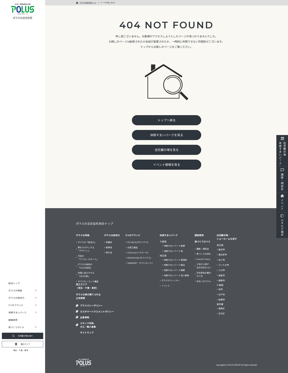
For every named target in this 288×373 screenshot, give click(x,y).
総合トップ (14, 283)
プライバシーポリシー (91, 305)
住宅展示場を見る (167, 149)
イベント (166, 285)
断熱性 (109, 247)
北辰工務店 (132, 247)
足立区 (221, 313)
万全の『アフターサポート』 (88, 257)
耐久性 (109, 252)
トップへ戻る (167, 120)
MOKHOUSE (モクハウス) (139, 257)
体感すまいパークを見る (166, 135)
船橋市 (221, 299)
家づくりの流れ (204, 253)
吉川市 (221, 259)
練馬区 (221, 308)
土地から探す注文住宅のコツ (204, 266)
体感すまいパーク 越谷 (174, 264)
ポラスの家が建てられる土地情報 (88, 296)
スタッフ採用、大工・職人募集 (88, 324)
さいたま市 (223, 264)
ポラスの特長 (82, 235)
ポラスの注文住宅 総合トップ (94, 223)
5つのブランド (132, 235)
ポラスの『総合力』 (87, 242)
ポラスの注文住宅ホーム (88, 3)
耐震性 (109, 242)
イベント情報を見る (166, 164)
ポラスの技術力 (112, 235)
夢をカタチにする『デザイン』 (86, 249)
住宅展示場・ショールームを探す (227, 236)
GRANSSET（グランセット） (140, 262)
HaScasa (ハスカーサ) (137, 252)
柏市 (220, 289)
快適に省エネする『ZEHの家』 (86, 274)
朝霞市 (221, 280)
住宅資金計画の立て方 (204, 274)
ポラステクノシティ (171, 280)
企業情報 (84, 317)
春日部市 (222, 254)
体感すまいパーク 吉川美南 (176, 275)
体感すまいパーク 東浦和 (175, 259)
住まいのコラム (204, 281)
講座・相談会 (203, 248)
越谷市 (221, 249)
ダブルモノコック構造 (88, 281)
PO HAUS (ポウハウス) (137, 242)
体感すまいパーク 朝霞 (174, 270)
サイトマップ (87, 332)
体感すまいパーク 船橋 (174, 245)
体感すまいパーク (169, 235)
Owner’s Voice (203, 258)
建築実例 (12, 319)
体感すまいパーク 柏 (173, 250)
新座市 (221, 275)
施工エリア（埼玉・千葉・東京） (87, 286)
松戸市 (221, 294)
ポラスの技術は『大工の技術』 (85, 266)
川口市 (221, 270)
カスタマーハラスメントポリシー (97, 311)
